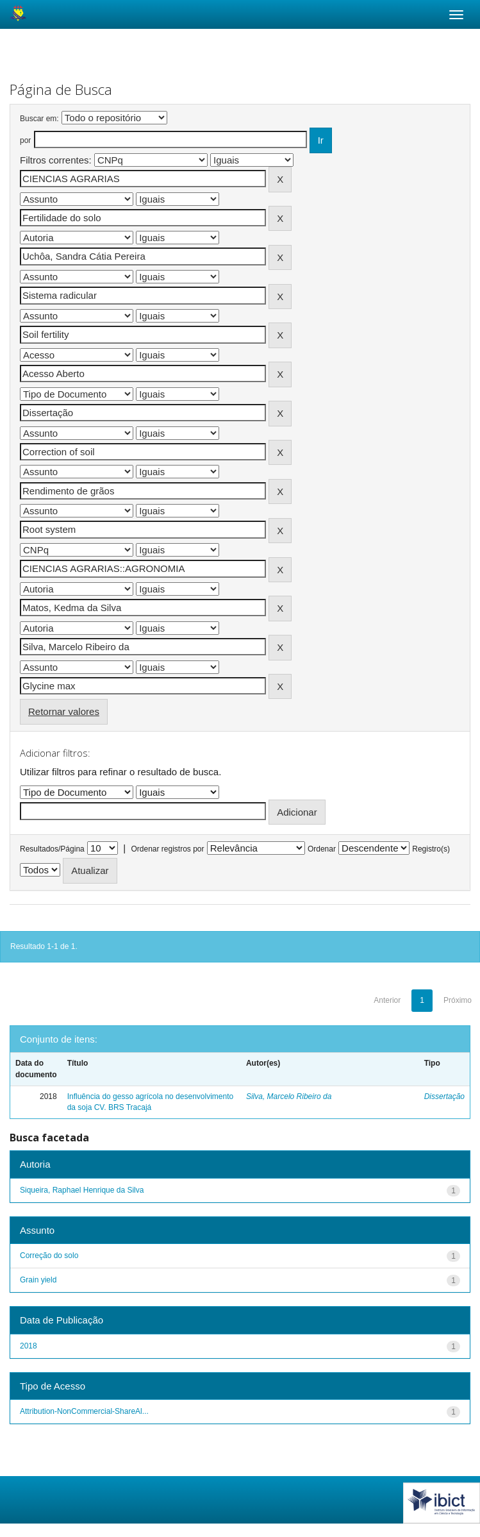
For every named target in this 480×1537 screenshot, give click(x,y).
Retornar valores (63, 711)
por (25, 140)
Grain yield (38, 1279)
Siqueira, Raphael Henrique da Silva (82, 1190)
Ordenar (322, 848)
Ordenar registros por (167, 848)
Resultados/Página (52, 848)
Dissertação (444, 1096)
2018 (28, 1345)
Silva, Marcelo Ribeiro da (288, 1096)
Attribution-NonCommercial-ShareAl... (84, 1411)
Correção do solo (49, 1255)
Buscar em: (39, 118)
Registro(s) (431, 848)
